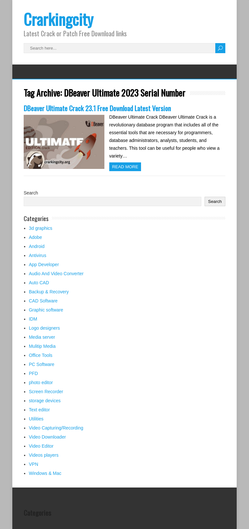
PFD (33, 373)
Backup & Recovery (49, 291)
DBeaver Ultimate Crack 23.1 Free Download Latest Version (97, 108)
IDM (33, 319)
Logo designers (44, 328)
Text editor (39, 409)
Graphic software (46, 309)
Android (36, 246)
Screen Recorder (46, 391)
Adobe (35, 237)
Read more (125, 166)
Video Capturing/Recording (56, 427)
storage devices (45, 400)
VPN (33, 464)
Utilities (36, 418)
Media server (42, 337)
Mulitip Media (42, 346)
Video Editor (41, 446)
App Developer (44, 264)
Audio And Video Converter (56, 273)
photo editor (41, 382)
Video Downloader (47, 437)
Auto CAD (39, 282)
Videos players (44, 455)
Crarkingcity (58, 18)
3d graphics (40, 228)
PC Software (41, 364)
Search (31, 192)
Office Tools (41, 355)
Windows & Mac (45, 473)
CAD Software (43, 300)
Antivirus (37, 255)
